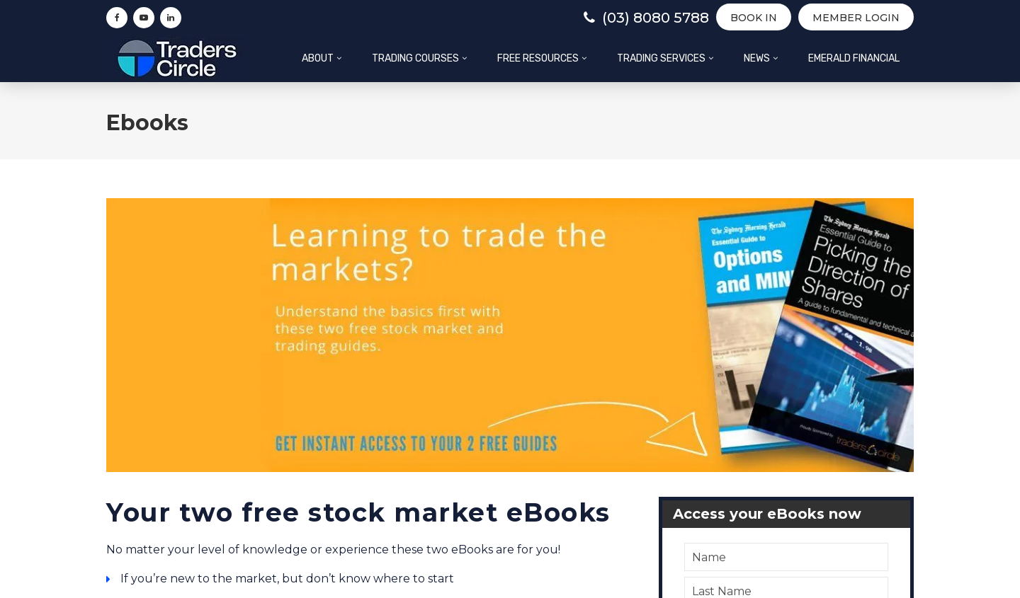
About (318, 58)
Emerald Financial (854, 58)
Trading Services (661, 58)
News (757, 58)
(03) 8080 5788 (646, 17)
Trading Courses (415, 58)
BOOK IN (753, 17)
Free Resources (538, 58)
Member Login (856, 17)
